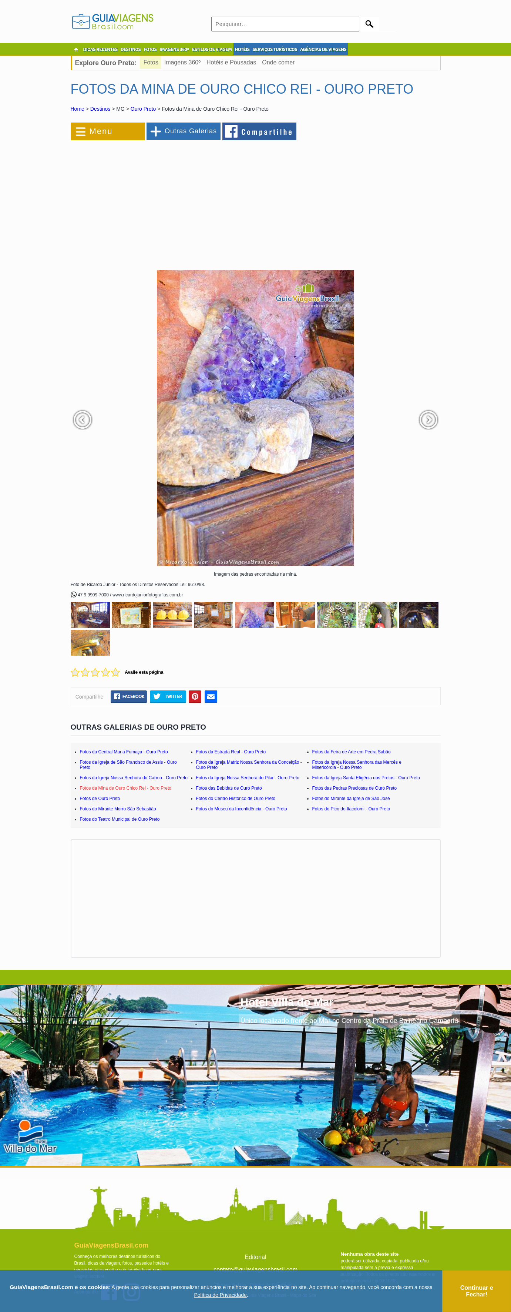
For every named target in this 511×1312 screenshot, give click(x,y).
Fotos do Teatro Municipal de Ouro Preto (120, 819)
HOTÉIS (242, 50)
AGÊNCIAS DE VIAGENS (323, 50)
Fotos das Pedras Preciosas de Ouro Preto (354, 788)
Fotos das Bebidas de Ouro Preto (229, 788)
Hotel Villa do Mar (287, 1002)
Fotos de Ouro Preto (100, 798)
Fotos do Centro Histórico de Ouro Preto (236, 798)
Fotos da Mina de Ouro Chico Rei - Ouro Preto (125, 788)
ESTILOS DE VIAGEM (212, 50)
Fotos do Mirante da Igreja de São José (351, 798)
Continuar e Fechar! (476, 1291)
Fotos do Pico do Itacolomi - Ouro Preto (351, 808)
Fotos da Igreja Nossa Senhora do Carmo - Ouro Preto (134, 777)
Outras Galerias (191, 131)
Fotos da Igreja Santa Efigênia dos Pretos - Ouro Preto (366, 777)
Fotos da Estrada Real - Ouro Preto (231, 751)
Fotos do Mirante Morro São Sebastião (118, 808)
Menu (101, 131)
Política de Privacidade (220, 1295)
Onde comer (278, 62)
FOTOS (150, 50)
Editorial (255, 1257)
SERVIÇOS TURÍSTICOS (274, 50)
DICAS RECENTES (100, 50)
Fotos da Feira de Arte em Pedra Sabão (351, 751)
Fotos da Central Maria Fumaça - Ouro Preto (124, 751)
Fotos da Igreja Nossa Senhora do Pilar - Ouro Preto (247, 777)
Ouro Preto (143, 109)
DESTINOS (131, 50)
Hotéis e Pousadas (231, 62)
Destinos (100, 109)
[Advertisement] (151, 201)
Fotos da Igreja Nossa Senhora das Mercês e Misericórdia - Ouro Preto (356, 765)
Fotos (151, 62)
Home (77, 109)
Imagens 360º (182, 62)
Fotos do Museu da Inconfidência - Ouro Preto (241, 808)
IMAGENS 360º (174, 50)
